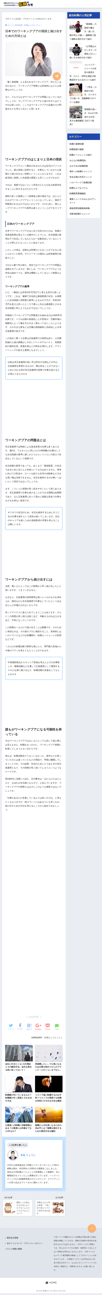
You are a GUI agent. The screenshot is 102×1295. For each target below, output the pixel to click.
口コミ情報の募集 (15, 1251)
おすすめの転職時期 (79, 169)
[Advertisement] (33, 131)
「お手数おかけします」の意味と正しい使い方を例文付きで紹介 (83, 53)
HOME (51, 1284)
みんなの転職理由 (78, 164)
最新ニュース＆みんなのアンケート (83, 205)
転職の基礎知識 (77, 147)
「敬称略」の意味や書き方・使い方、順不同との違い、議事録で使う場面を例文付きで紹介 (83, 32)
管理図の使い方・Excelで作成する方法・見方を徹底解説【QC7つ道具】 (83, 119)
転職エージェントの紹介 (81, 158)
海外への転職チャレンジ (81, 175)
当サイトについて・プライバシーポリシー (26, 1245)
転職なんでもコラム (53, 1037)
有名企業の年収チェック (81, 181)
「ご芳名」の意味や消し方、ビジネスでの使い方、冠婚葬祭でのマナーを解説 (83, 97)
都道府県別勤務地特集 (80, 213)
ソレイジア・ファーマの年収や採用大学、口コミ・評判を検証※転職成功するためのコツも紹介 (83, 74)
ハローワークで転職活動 (81, 186)
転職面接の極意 (77, 152)
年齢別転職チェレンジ (80, 218)
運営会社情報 (13, 1239)
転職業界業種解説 (78, 198)
